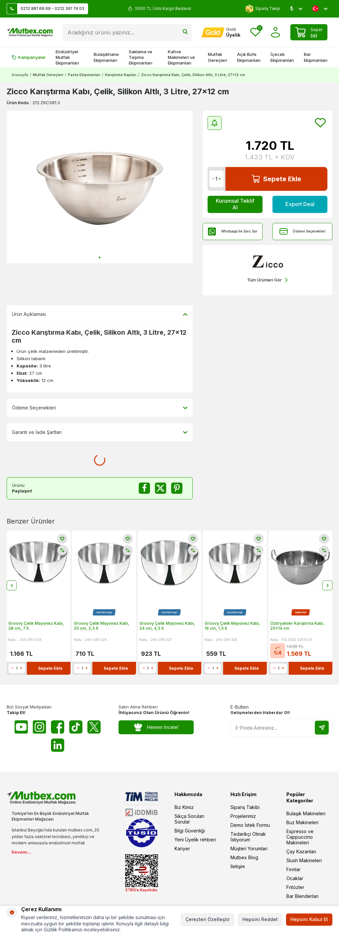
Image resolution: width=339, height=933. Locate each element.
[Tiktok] (75, 727)
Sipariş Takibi (245, 807)
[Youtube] (21, 727)
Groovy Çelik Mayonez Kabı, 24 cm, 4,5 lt (167, 625)
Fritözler (295, 887)
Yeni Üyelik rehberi (195, 839)
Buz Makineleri (302, 822)
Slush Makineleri (304, 860)
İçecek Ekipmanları (282, 57)
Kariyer (182, 848)
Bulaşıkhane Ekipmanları (106, 57)
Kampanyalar (29, 57)
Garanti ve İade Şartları (99, 432)
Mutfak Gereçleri (217, 57)
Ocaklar (294, 878)
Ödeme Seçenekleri (302, 231)
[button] (99, 257)
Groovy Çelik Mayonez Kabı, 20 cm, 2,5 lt (101, 625)
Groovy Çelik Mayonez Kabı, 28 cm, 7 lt (36, 625)
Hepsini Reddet (260, 919)
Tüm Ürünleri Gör (267, 280)
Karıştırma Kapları (120, 74)
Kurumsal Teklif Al (235, 203)
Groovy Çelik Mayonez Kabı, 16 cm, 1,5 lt (232, 625)
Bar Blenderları (302, 896)
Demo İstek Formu (250, 825)
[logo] (30, 32)
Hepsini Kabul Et (309, 919)
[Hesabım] (221, 32)
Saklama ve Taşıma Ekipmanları (140, 57)
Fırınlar (293, 869)
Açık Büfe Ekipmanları (249, 57)
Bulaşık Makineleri (305, 813)
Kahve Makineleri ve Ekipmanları (181, 57)
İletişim (237, 866)
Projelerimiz (243, 816)
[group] (100, 187)
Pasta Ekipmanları (84, 74)
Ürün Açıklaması (99, 314)
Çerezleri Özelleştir (207, 919)
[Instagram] (39, 727)
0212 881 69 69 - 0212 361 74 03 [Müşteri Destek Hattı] (45, 9)
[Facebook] (57, 727)
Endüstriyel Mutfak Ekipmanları (67, 57)
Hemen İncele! (156, 727)
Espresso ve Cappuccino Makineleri (300, 836)
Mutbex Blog (244, 857)
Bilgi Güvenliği (189, 830)
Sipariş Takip (262, 9)
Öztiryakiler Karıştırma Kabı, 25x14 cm (297, 625)
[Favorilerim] (255, 32)
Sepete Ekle (276, 179)
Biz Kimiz (184, 807)
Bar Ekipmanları (315, 57)
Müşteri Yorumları (248, 848)
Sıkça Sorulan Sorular (189, 819)
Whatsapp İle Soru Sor (232, 231)
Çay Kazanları (301, 851)
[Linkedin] (57, 745)
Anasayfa (20, 74)
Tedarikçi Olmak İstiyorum (248, 836)
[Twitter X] (94, 727)
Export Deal (300, 204)
